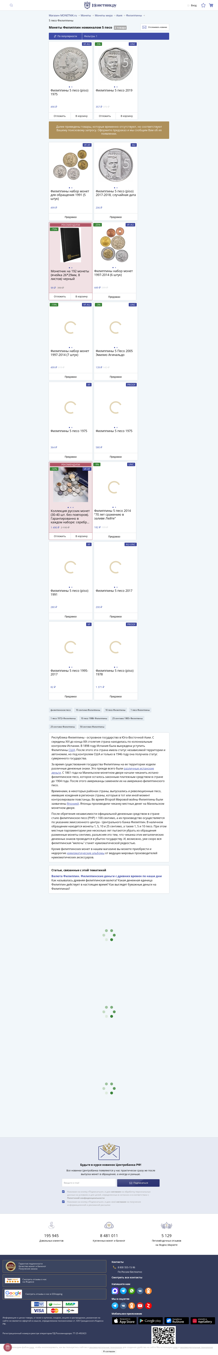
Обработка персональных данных (129, 1291)
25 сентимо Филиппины (63, 566)
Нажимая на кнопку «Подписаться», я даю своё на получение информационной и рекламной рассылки (104, 1042)
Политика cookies (119, 1301)
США (72, 589)
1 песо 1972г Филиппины (63, 557)
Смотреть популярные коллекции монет (29, 1249)
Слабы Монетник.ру (15, 1272)
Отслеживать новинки (151, 27)
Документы (115, 1322)
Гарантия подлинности (17, 1308)
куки (31, 1347)
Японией (73, 643)
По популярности (65, 36)
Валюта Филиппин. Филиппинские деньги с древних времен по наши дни (106, 716)
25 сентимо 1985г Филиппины (127, 557)
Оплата (7, 1293)
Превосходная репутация (18, 1313)
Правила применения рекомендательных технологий (141, 1317)
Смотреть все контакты (127, 1116)
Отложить (59, 116)
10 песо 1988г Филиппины (94, 557)
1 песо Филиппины (140, 549)
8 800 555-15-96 (126, 1106)
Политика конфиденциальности (128, 1306)
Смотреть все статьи (16, 1242)
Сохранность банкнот (16, 1211)
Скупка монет (117, 1277)
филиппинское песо (61, 549)
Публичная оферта (120, 1296)
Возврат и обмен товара (17, 1318)
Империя (9, 1236)
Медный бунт (11, 1231)
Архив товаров (11, 1323)
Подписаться (138, 1021)
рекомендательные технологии (105, 1347)
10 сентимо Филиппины (88, 549)
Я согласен (109, 1351)
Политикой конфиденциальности (86, 1036)
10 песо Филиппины (115, 549)
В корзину (78, 116)
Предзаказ (68, 216)
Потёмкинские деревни (17, 1216)
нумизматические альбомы (85, 693)
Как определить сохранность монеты (25, 1206)
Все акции (115, 1272)
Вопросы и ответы (14, 1282)
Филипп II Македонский (17, 1226)
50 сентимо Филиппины (92, 566)
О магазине (10, 1277)
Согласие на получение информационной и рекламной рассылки (148, 1312)
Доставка (8, 1287)
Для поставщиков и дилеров (126, 1284)
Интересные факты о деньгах (21, 1221)
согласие (116, 1030)
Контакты (8, 1298)
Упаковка (8, 1303)
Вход (191, 5)
